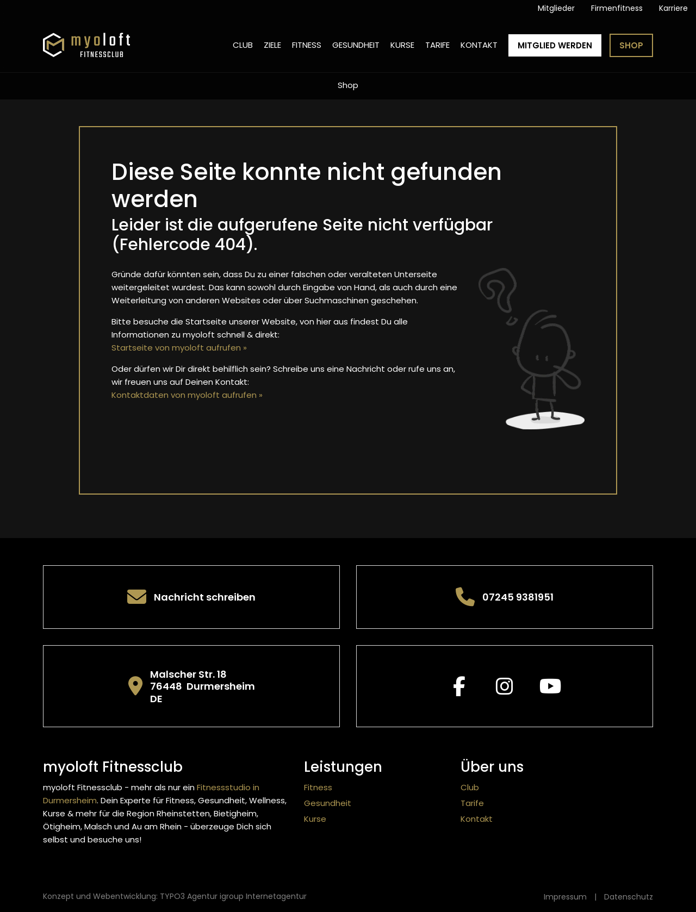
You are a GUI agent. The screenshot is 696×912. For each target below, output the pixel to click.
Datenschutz (628, 896)
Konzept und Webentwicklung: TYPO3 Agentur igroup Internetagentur (175, 896)
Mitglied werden (555, 45)
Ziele (272, 45)
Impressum (565, 896)
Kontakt (479, 45)
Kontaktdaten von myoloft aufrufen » (187, 395)
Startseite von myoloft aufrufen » (179, 347)
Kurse (402, 45)
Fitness (306, 45)
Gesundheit (356, 45)
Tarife (437, 45)
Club (243, 45)
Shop (631, 45)
